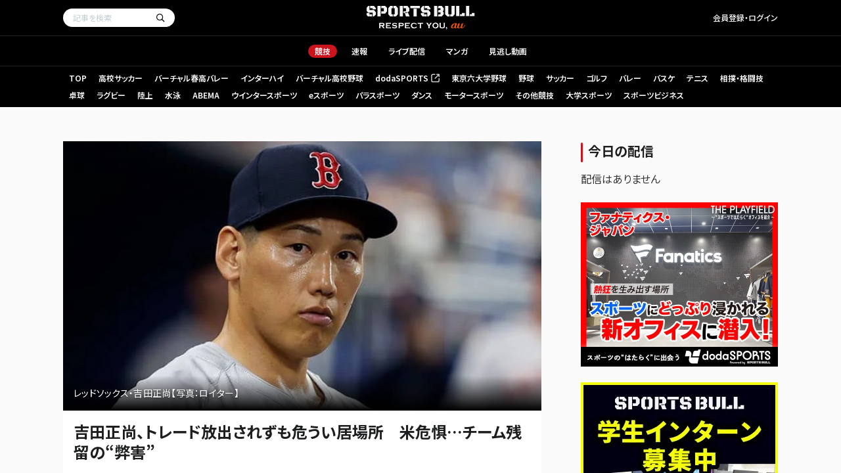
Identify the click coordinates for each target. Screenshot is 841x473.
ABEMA (206, 95)
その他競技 (534, 95)
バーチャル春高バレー (191, 77)
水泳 (173, 95)
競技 (322, 50)
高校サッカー (121, 77)
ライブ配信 (406, 50)
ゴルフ (596, 77)
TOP (78, 77)
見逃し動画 (508, 50)
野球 (526, 77)
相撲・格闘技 (741, 77)
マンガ (457, 50)
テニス (697, 77)
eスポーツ (326, 95)
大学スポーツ (589, 95)
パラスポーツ (377, 95)
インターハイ (262, 77)
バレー (630, 77)
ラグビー (111, 95)
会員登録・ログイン (745, 17)
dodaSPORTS (407, 77)
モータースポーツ (473, 95)
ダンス (421, 95)
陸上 (145, 95)
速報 (359, 50)
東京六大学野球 (479, 77)
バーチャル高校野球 (329, 77)
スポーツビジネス (654, 95)
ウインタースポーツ (264, 95)
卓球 (77, 95)
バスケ (664, 77)
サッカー (560, 77)
